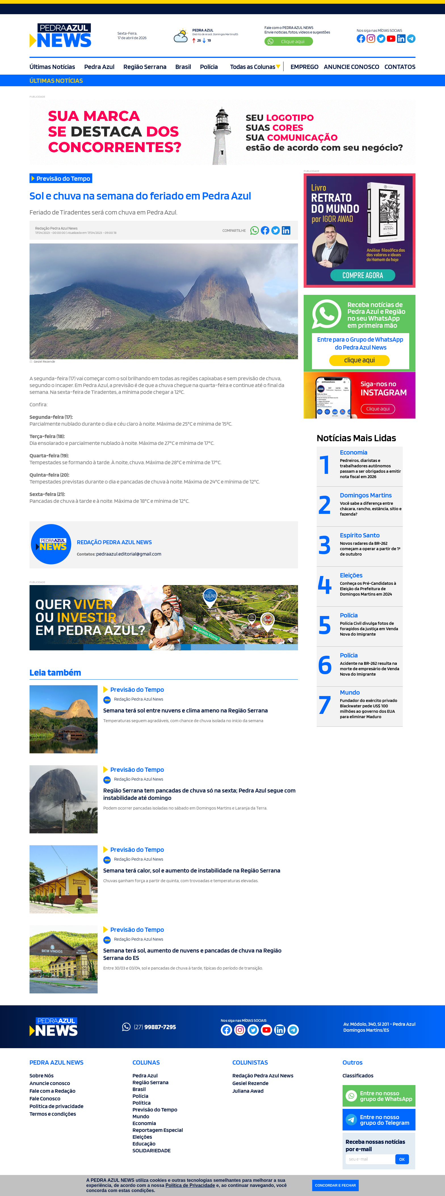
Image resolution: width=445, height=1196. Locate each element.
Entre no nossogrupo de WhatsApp (379, 1095)
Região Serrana (143, 66)
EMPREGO (305, 66)
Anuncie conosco (50, 1083)
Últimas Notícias (52, 66)
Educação (144, 1143)
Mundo (141, 1116)
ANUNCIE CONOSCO (351, 66)
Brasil (181, 66)
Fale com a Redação (52, 1090)
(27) (149, 1027)
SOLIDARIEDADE (152, 1150)
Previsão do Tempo (155, 1109)
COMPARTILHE (234, 230)
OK (402, 1159)
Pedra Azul (99, 66)
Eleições (142, 1136)
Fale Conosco (45, 1098)
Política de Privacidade (190, 1185)
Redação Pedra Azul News (262, 1075)
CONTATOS (400, 66)
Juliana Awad (248, 1090)
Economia (144, 1123)
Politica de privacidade (56, 1106)
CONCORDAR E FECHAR (335, 1185)
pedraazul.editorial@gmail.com (128, 554)
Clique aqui (286, 41)
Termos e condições (53, 1113)
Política (142, 1102)
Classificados (358, 1075)
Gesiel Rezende (250, 1083)
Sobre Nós (42, 1075)
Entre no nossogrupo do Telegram (378, 1119)
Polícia (207, 66)
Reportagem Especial (158, 1129)
